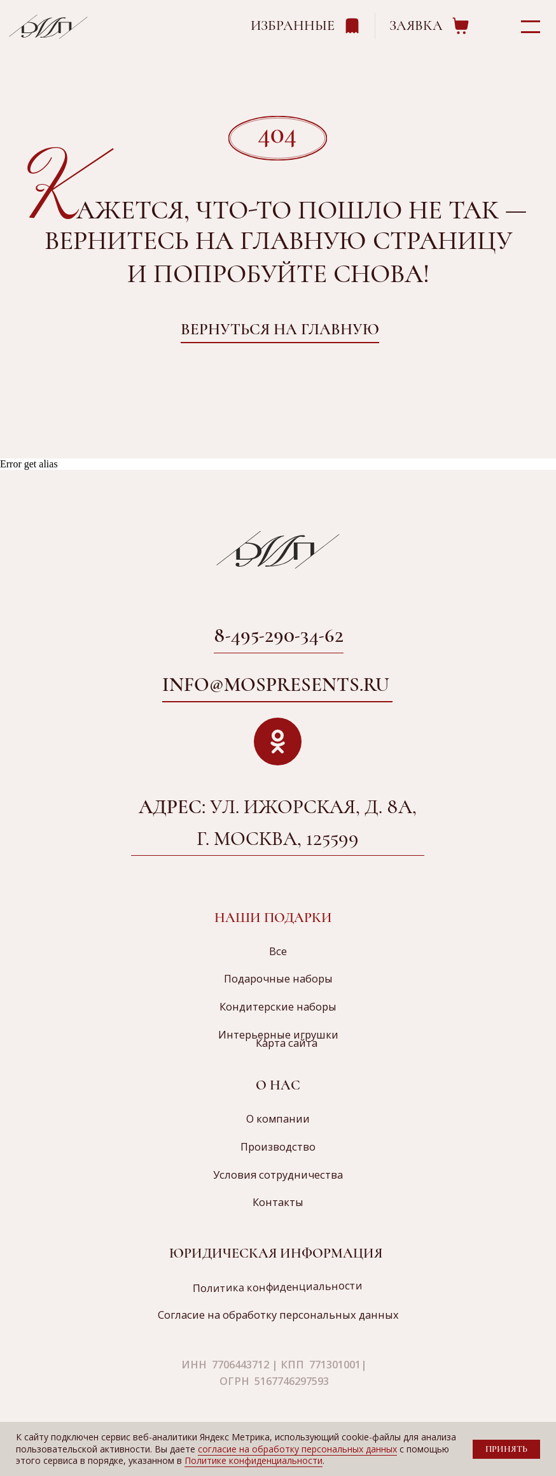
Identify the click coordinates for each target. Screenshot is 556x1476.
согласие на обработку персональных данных (297, 1449)
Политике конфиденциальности (253, 1460)
